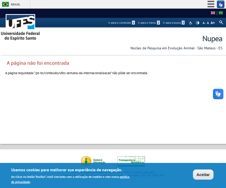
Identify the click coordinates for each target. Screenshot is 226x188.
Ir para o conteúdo (121, 23)
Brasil (15, 4)
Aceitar (203, 174)
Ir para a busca (174, 23)
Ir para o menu (149, 23)
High (197, 23)
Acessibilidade (191, 23)
